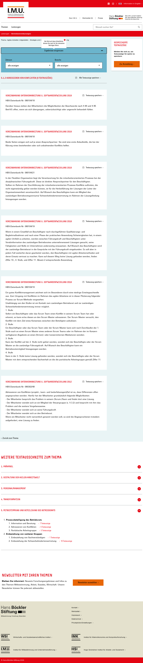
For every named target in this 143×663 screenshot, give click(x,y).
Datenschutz (76, 619)
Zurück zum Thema (10, 438)
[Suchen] (139, 27)
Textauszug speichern (92, 95)
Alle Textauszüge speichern (87, 78)
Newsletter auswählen (87, 582)
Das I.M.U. (73, 18)
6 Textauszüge (46, 527)
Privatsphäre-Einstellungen (82, 623)
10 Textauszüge (66, 541)
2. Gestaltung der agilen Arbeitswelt (71, 477)
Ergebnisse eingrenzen (53, 50)
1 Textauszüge (54, 537)
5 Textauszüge (46, 530)
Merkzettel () (87, 18)
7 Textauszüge (45, 523)
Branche (78, 64)
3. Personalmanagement (71, 488)
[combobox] (114, 27)
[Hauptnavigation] (11, 27)
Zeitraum (29, 64)
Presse (100, 18)
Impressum (76, 615)
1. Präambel (71, 466)
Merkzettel (76, 611)
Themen (4, 27)
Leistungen (16, 27)
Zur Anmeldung (126, 64)
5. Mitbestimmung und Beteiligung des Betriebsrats (71, 510)
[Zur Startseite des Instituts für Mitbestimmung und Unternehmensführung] (16, 17)
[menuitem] (4, 28)
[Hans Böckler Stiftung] (13, 616)
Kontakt (74, 608)
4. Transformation (71, 499)
